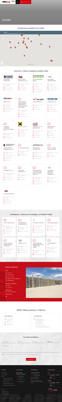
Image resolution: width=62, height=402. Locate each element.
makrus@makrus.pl (37, 135)
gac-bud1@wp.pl (36, 109)
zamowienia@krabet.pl (11, 291)
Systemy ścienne (6, 381)
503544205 (6, 86)
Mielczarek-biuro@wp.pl (23, 231)
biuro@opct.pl (7, 158)
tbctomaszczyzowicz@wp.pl (38, 230)
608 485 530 (7, 229)
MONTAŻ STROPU (5, 394)
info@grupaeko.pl (8, 201)
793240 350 (36, 107)
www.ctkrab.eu (21, 136)
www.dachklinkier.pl (51, 90)
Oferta (3, 376)
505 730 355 (50, 180)
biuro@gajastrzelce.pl (37, 181)
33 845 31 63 (50, 133)
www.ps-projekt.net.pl (22, 252)
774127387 (6, 251)
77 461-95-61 (36, 180)
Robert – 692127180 (8, 155)
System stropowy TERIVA (7, 378)
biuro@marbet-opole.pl (37, 89)
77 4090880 (21, 132)
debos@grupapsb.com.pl (9, 109)
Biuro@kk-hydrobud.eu (52, 251)
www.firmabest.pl (22, 90)
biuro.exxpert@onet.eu (8, 137)
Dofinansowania (5, 391)
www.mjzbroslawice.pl (23, 116)
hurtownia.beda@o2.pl (8, 88)
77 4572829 (36, 86)
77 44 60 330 (36, 133)
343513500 (50, 107)
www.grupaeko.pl (8, 203)
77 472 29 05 (21, 153)
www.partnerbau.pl (37, 158)
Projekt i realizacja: (50, 398)
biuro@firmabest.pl (22, 88)
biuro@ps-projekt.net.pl (23, 250)
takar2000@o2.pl (7, 253)
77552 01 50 (50, 250)
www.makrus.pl (36, 137)
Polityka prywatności (5, 392)
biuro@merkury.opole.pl (9, 177)
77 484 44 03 (50, 228)
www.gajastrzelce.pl (37, 183)
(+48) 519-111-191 (7, 107)
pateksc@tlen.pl (51, 156)
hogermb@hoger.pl (51, 109)
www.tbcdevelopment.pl (38, 232)
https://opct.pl (7, 160)
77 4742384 (36, 88)
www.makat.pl (7, 233)
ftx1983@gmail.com (22, 155)
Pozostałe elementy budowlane (9, 385)
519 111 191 (9, 272)
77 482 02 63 (21, 177)
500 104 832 (9, 287)
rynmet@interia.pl (22, 179)
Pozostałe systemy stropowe (8, 383)
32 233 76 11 (21, 112)
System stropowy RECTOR (8, 380)
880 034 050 (36, 155)
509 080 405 (21, 229)
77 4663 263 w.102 (51, 86)
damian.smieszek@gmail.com (38, 254)
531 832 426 (21, 249)
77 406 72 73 (7, 176)
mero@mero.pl (50, 135)
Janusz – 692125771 (8, 156)
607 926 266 (36, 228)
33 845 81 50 (50, 155)
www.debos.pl (7, 111)
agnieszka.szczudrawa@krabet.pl (13, 278)
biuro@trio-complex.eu (52, 181)
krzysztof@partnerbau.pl (38, 156)
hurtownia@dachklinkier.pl (52, 88)
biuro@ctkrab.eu (22, 133)
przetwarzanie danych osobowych (34, 354)
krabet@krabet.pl (10, 274)
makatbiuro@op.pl (7, 231)
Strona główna (4, 372)
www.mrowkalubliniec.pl (52, 111)
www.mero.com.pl (51, 137)
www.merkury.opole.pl (8, 179)
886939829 (36, 253)
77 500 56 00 (21, 86)
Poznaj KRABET (4, 374)
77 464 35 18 (7, 199)
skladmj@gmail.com (22, 114)
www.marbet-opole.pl (8, 90)
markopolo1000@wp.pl (52, 230)
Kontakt (3, 389)
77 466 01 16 (7, 136)
